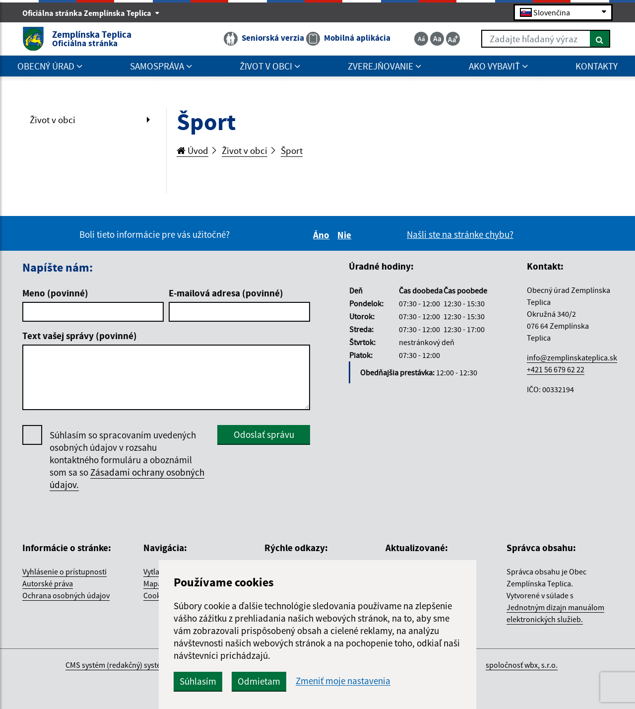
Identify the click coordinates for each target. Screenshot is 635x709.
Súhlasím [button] (198, 681)
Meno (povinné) (55, 293)
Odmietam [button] (259, 681)
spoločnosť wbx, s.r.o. (522, 665)
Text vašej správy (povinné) (79, 336)
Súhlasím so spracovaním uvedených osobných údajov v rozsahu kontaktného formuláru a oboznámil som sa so (127, 460)
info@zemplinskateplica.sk (572, 357)
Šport (292, 150)
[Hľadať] (600, 39)
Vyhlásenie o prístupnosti (64, 571)
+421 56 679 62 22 (555, 369)
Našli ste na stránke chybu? (460, 234)
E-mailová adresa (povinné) (226, 293)
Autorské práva (47, 583)
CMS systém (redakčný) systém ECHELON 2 (135, 665)
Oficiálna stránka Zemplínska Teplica (91, 13)
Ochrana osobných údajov (66, 595)
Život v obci (52, 120)
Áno (322, 235)
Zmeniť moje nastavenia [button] (343, 681)
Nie (345, 235)
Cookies (156, 595)
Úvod (192, 150)
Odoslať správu (264, 434)
